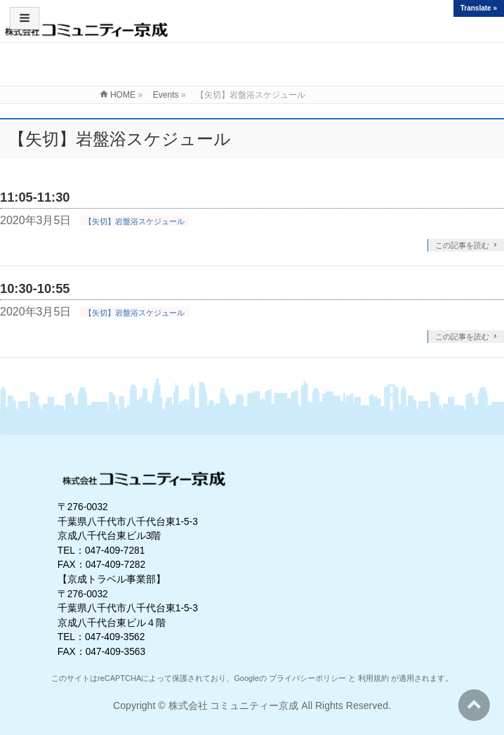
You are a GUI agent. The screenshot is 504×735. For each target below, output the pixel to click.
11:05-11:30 (35, 197)
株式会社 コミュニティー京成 (233, 705)
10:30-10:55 (35, 288)
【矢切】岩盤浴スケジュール (134, 221)
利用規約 (373, 678)
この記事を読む (462, 245)
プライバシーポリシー (307, 678)
